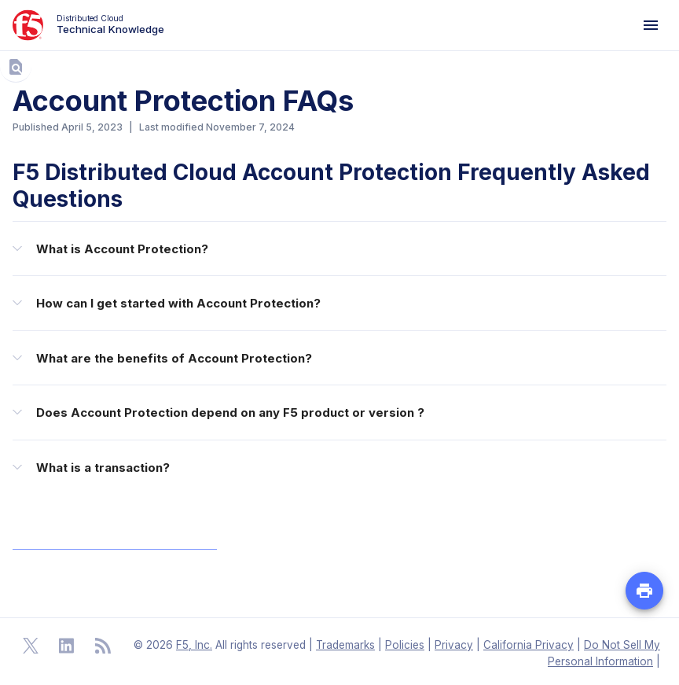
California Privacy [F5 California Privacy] (528, 645)
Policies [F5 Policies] (404, 645)
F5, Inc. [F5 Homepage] (194, 645)
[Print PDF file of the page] (644, 591)
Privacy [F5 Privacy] (454, 645)
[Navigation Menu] (650, 25)
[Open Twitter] (30, 645)
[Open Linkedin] (67, 645)
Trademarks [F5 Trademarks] (345, 645)
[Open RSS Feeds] (103, 645)
